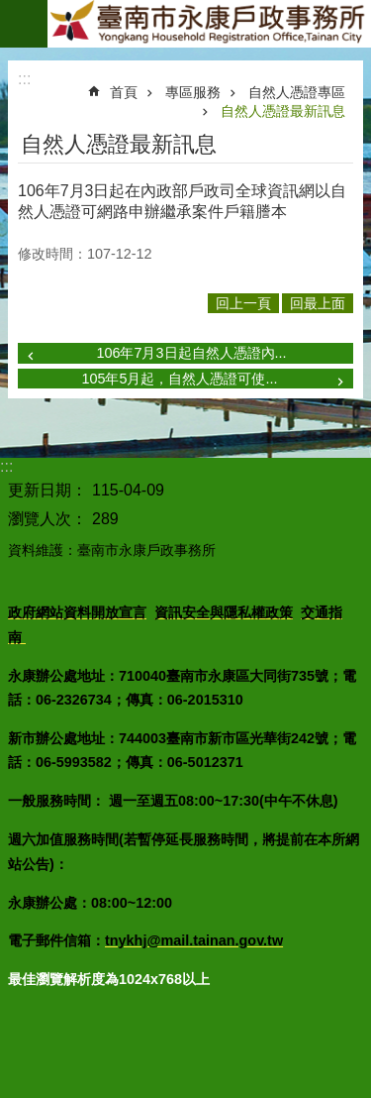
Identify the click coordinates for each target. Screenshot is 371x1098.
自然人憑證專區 (296, 92)
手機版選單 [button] (23, 24)
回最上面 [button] (317, 303)
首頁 (124, 92)
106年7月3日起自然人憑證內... (191, 353)
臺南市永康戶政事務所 (209, 24)
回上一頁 (243, 303)
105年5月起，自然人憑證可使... (179, 378)
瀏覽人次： (47, 518)
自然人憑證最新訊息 (283, 111)
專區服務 (193, 92)
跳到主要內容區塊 (10, 10)
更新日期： (47, 490)
